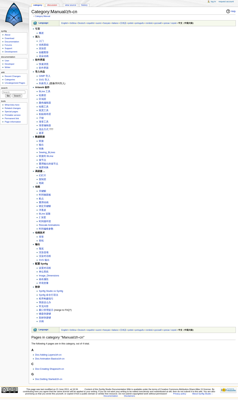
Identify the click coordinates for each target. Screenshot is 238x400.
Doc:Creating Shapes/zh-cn (49, 369)
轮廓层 (42, 95)
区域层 (42, 99)
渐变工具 (44, 121)
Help (233, 11)
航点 (41, 198)
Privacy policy (179, 394)
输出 (41, 144)
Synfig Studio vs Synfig (51, 291)
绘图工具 (44, 106)
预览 (41, 248)
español (90, 23)
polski (130, 23)
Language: (43, 23)
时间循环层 (45, 221)
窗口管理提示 (46, 310)
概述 (41, 33)
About (7, 35)
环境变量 (44, 283)
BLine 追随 (44, 213)
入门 (41, 41)
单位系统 (44, 271)
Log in (213, 1)
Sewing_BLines (47, 152)
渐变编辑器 (45, 125)
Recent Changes (12, 76)
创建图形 (44, 52)
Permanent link (12, 118)
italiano (115, 23)
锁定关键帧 (45, 206)
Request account (226, 1)
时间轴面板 (45, 194)
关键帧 (42, 191)
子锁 (41, 118)
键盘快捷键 (45, 313)
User (7, 60)
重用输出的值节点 (48, 163)
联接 (41, 141)
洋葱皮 (42, 210)
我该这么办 (45, 302)
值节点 (42, 160)
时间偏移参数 (46, 229)
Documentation (12, 42)
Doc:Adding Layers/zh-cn (48, 355)
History (84, 5)
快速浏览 (44, 64)
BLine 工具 (44, 91)
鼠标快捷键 (45, 317)
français (106, 23)
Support (8, 48)
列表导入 (44, 83)
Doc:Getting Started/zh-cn (48, 379)
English (64, 23)
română (149, 23)
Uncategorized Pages (15, 83)
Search (4, 88)
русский (158, 23)
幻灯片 (42, 175)
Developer (9, 64)
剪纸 (41, 240)
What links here (12, 105)
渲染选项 (44, 252)
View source (70, 5)
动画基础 (44, 44)
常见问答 (44, 306)
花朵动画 (44, 56)
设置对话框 (45, 268)
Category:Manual (42, 16)
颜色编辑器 (45, 102)
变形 (41, 237)
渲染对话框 (45, 256)
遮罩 (41, 133)
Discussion (52, 5)
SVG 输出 (44, 260)
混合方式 (44, 129)
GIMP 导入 (44, 76)
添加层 (42, 48)
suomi (98, 23)
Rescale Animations (49, 225)
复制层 (42, 179)
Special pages (11, 111)
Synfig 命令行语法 (48, 295)
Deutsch (81, 23)
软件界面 (44, 68)
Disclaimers (129, 396)
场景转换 (44, 167)
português (139, 23)
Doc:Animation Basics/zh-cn (50, 358)
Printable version (12, 115)
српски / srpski (170, 23)
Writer (7, 67)
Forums (8, 45)
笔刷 (41, 183)
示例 (41, 321)
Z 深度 (42, 217)
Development (11, 52)
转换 (41, 148)
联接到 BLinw (46, 156)
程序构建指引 (46, 298)
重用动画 (44, 202)
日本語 (123, 23)
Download (9, 38)
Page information (13, 122)
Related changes (13, 108)
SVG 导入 (44, 79)
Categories (10, 79)
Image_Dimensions (49, 275)
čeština (73, 23)
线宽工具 (44, 110)
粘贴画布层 (45, 114)
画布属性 (44, 279)
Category (37, 5)
